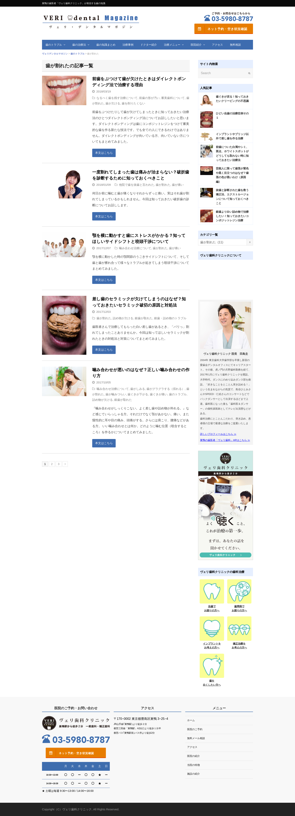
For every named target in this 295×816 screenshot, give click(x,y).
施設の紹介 (193, 773)
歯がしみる (137, 388)
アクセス (192, 747)
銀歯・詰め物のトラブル (170, 318)
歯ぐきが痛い (158, 394)
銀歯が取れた (143, 318)
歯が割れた (163, 184)
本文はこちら (104, 152)
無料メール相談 (196, 738)
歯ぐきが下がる (138, 394)
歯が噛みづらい (115, 394)
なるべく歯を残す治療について (117, 98)
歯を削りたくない (133, 103)
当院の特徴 (193, 765)
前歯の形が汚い (149, 98)
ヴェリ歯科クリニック (77, 809)
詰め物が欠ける (123, 318)
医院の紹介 (193, 756)
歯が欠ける (112, 103)
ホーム (191, 720)
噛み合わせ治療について (135, 248)
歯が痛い (178, 184)
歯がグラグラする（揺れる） (166, 388)
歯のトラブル (178, 394)
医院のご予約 (194, 729)
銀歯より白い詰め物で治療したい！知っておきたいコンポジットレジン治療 (232, 216)
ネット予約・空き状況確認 (220, 28)
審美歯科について (173, 98)
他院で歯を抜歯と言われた (136, 184)
